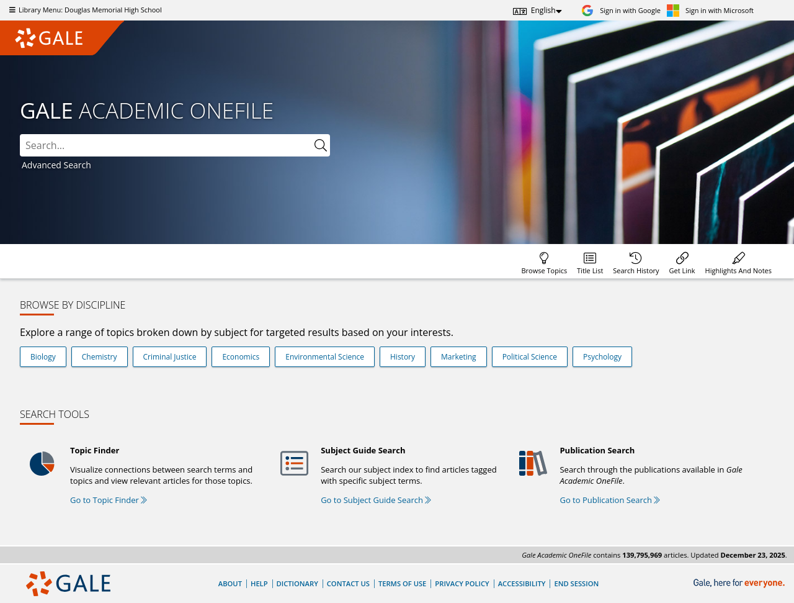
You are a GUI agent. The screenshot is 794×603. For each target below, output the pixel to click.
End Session (576, 583)
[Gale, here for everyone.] (740, 583)
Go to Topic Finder (108, 500)
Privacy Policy (462, 583)
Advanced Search (56, 165)
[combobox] (175, 145)
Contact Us (348, 583)
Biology (43, 356)
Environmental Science (324, 356)
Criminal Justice (170, 356)
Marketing (458, 356)
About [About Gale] (230, 583)
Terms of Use (402, 583)
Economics (240, 356)
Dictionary (297, 583)
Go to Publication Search (610, 500)
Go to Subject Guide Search (376, 500)
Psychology (602, 356)
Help (259, 583)
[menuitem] (544, 261)
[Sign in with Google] (621, 10)
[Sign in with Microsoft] (710, 10)
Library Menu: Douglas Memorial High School (84, 9)
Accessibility (522, 583)
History (402, 356)
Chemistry (99, 356)
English (543, 10)
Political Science (529, 356)
